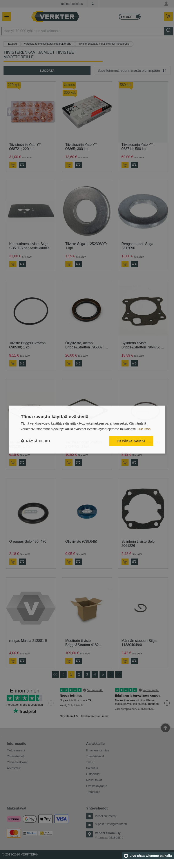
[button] (36, 440)
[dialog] (87, 429)
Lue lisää (144, 428)
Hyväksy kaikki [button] (131, 441)
